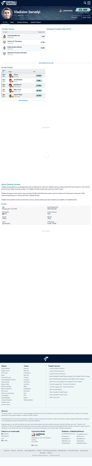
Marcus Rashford (6, 388)
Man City (26, 375)
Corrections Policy (73, 450)
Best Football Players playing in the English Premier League (67, 379)
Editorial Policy (62, 450)
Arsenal (26, 368)
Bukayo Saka (5, 384)
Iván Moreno (17, 84)
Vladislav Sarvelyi (27, 12)
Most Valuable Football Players (59, 392)
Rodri (2, 375)
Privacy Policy (84, 450)
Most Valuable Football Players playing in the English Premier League (70, 376)
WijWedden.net (66, 441)
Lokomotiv (45, 187)
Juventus (26, 384)
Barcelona (27, 391)
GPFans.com (80, 436)
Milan (25, 386)
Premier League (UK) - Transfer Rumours (62, 387)
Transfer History (22, 22)
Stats (12, 22)
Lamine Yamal (5, 404)
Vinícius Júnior (5, 402)
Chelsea (26, 377)
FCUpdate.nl (65, 436)
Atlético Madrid (28, 400)
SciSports (37, 421)
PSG (25, 395)
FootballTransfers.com (68, 434)
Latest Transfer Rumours (57, 371)
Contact (39, 450)
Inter (25, 393)
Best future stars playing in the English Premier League (66, 381)
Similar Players (36, 22)
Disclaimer (43, 453)
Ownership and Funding (50, 450)
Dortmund (27, 382)
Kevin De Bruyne (6, 377)
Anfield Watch (66, 443)
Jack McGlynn (18, 79)
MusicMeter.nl (81, 438)
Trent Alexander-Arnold (8, 379)
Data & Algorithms (30, 450)
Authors (49, 453)
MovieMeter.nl (66, 438)
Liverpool (26, 379)
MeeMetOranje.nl (82, 443)
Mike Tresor (17, 89)
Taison (16, 74)
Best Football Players (56, 389)
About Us (7, 450)
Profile (5, 22)
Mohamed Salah (6, 386)
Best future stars (55, 397)
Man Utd (26, 370)
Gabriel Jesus (5, 370)
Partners (13, 450)
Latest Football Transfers (57, 368)
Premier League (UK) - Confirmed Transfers (62, 384)
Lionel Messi (5, 395)
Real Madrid (27, 388)
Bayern (26, 398)
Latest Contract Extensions (58, 373)
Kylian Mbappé (5, 398)
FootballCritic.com (82, 434)
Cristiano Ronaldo (6, 400)
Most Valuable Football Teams (58, 394)
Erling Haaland (5, 368)
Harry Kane (4, 391)
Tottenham (27, 373)
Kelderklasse (80, 441)
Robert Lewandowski (7, 393)
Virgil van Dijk (5, 382)
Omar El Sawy (18, 94)
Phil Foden (4, 373)
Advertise (20, 450)
